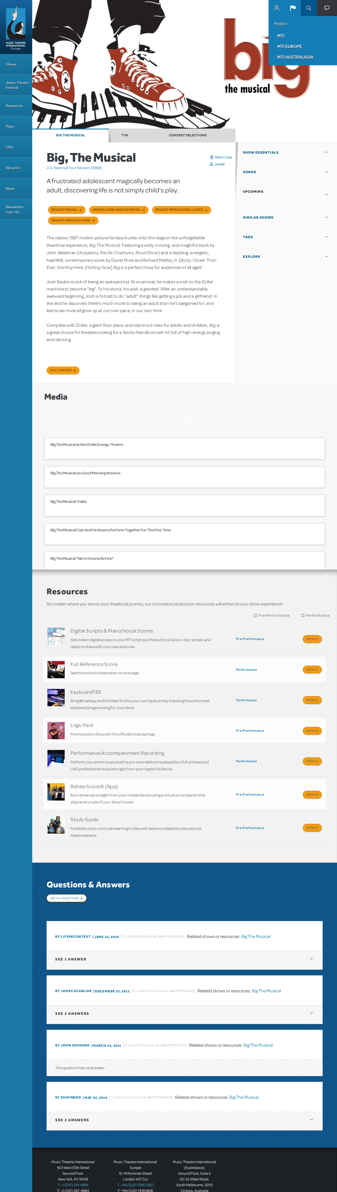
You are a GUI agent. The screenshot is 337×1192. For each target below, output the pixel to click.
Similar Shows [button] (258, 217)
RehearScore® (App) (94, 776)
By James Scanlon (73, 972)
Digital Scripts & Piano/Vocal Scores (111, 630)
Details (312, 639)
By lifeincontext (73, 918)
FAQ (9, 147)
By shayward (68, 1078)
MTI (280, 36)
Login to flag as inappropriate (155, 917)
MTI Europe (289, 46)
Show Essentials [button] (261, 152)
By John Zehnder (72, 1026)
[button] (293, 8)
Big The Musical (70, 135)
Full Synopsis (61, 370)
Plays (10, 126)
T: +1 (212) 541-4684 (73, 1166)
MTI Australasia (295, 57)
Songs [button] (249, 172)
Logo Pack (82, 719)
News (10, 188)
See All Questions (64, 884)
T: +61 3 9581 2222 (194, 1177)
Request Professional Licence (179, 210)
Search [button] (309, 8)
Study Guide (84, 807)
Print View (224, 157)
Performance (318, 615)
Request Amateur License (71, 220)
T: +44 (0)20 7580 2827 (135, 1166)
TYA (125, 135)
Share (220, 164)
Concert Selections (188, 135)
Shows (11, 64)
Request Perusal (64, 210)
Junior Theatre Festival (17, 85)
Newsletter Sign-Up (15, 209)
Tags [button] (248, 237)
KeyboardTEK (86, 688)
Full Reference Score (94, 662)
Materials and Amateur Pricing (117, 210)
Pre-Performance (274, 615)
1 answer (70, 940)
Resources (14, 105)
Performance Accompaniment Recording (117, 745)
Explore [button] (251, 257)
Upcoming (253, 192)
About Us (13, 167)
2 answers (72, 994)
